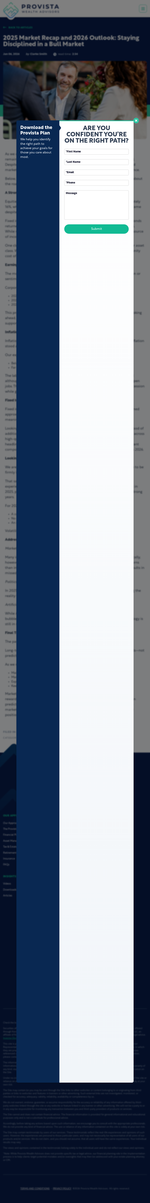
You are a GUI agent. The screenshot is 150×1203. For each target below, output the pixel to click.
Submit (96, 229)
